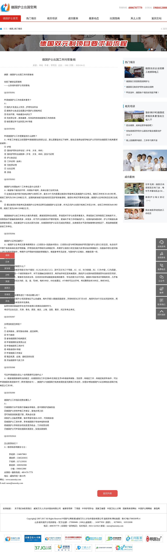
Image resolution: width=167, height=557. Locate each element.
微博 (161, 290)
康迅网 (157, 508)
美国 (7, 281)
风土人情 (136, 18)
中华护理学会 (88, 508)
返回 (165, 29)
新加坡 (7, 268)
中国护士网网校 (145, 508)
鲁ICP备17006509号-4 (131, 519)
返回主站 (157, 18)
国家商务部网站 (129, 508)
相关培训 (52, 18)
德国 (7, 255)
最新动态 (94, 18)
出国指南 (115, 18)
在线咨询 (161, 244)
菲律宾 (7, 294)
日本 (7, 262)
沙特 (7, 275)
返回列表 (107, 493)
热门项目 (31, 18)
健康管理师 (67, 508)
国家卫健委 (100, 508)
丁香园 (77, 508)
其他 (7, 301)
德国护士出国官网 (18, 8)
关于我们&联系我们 (23, 508)
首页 (5, 29)
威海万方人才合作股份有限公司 (47, 508)
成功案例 (73, 18)
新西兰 (7, 288)
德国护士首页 (10, 18)
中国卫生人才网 (114, 508)
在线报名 (161, 255)
